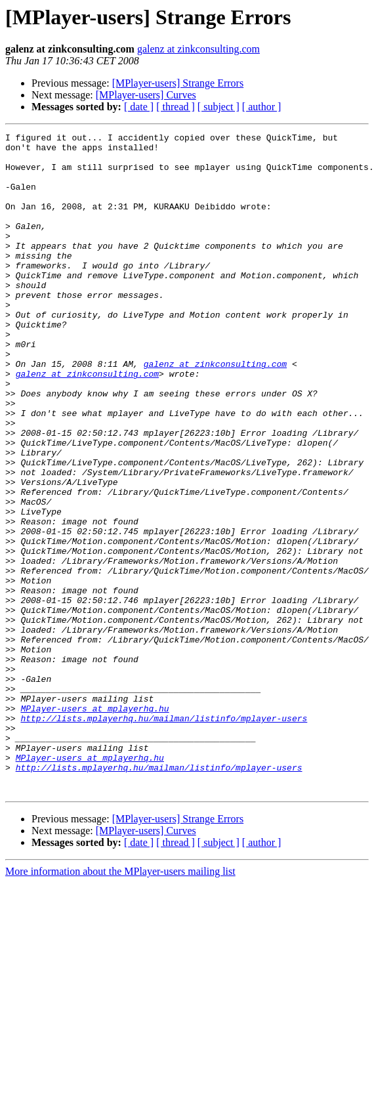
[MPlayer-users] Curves (146, 94)
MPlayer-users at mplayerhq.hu (94, 824)
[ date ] (139, 106)
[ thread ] (175, 106)
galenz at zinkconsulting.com (198, 48)
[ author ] (261, 106)
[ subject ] (218, 106)
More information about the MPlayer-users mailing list (120, 1003)
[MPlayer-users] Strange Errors (178, 83)
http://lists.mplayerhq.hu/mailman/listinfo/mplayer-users (163, 836)
